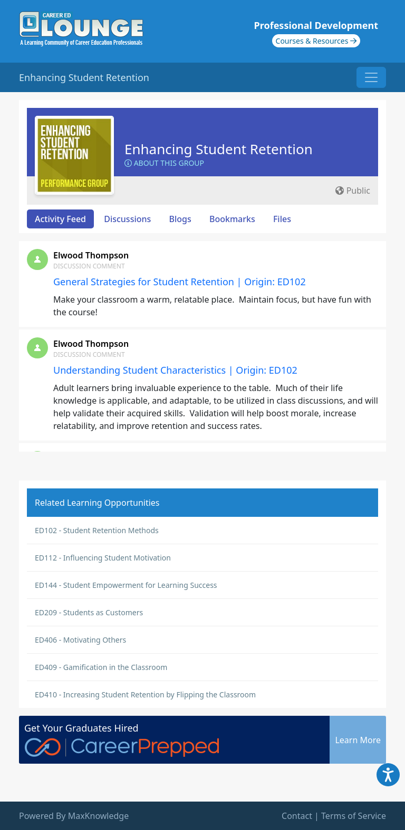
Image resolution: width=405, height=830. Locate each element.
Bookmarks (232, 219)
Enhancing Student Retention (218, 148)
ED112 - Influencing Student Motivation (103, 558)
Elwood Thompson (91, 255)
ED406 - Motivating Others (80, 640)
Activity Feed (60, 219)
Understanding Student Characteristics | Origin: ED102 (175, 370)
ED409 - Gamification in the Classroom (101, 667)
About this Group (164, 163)
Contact (297, 816)
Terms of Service (353, 816)
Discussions (127, 219)
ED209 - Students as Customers (89, 612)
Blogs (180, 219)
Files (282, 219)
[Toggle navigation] (371, 77)
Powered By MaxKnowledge (74, 816)
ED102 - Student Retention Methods (97, 530)
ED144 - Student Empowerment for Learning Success (126, 585)
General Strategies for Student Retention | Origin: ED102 (179, 281)
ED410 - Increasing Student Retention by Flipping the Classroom (145, 694)
